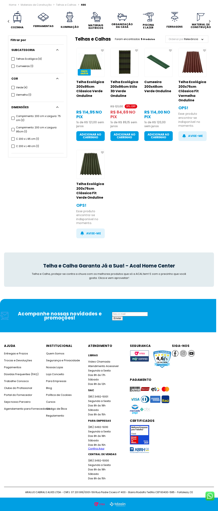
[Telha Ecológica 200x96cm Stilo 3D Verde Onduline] (125, 94)
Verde (21, 87)
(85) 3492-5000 (98, 460)
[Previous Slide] (8, 21)
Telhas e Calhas (66, 4)
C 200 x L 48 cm (27, 146)
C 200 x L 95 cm (27, 139)
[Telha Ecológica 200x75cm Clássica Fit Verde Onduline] (90, 194)
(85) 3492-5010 (98, 427)
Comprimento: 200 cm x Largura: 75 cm (38, 118)
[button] (37, 50)
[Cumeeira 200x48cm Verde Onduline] (158, 94)
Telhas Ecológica (29, 59)
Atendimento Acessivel (103, 366)
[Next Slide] (209, 21)
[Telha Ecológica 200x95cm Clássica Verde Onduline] (90, 94)
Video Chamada (99, 362)
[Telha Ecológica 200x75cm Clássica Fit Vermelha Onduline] (193, 94)
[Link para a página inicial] (12, 4)
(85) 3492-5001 (98, 396)
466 (83, 4)
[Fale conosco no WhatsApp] (210, 496)
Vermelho (23, 94)
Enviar (117, 318)
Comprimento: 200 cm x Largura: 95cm (36, 129)
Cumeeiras (24, 66)
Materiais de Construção (36, 4)
